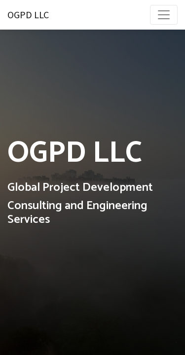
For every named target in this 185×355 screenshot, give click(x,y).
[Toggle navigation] (164, 15)
